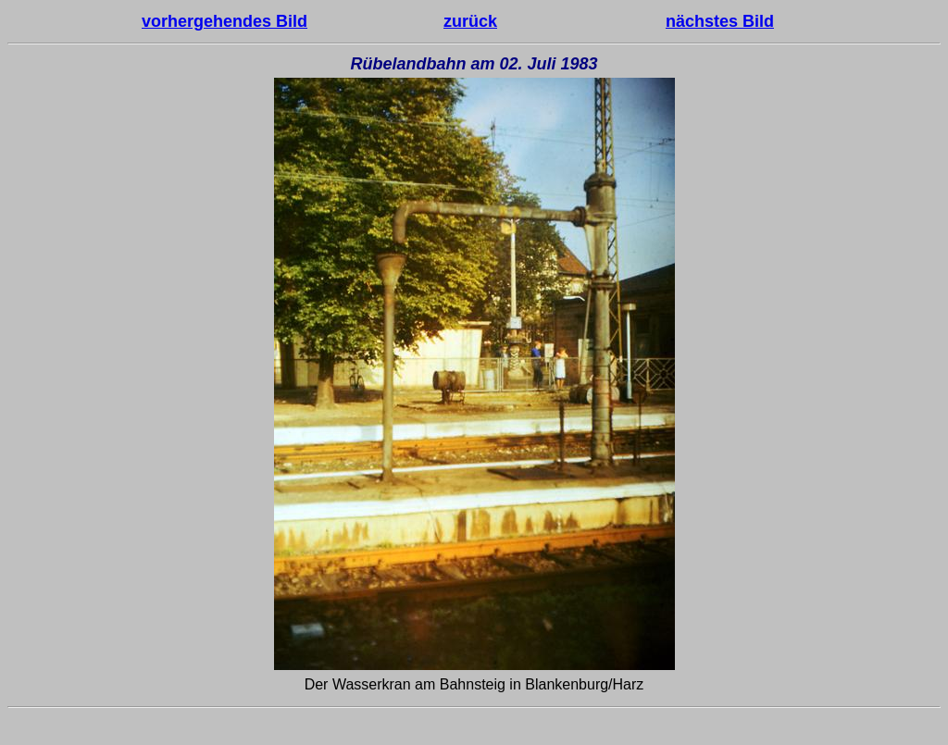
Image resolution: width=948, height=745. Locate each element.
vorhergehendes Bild (224, 21)
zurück (470, 21)
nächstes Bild (720, 21)
